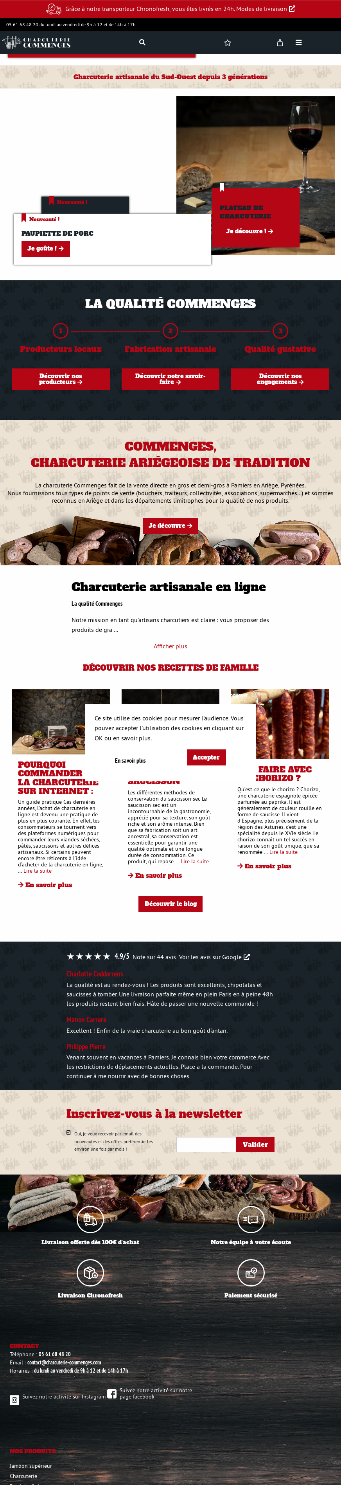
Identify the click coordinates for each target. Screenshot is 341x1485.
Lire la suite (37, 870)
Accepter (206, 757)
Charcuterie (23, 1476)
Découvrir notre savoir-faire (170, 379)
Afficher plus (170, 646)
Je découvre (167, 526)
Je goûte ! (42, 249)
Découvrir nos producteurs (60, 379)
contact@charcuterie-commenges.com (64, 1362)
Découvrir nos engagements (279, 379)
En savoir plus (48, 885)
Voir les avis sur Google (210, 957)
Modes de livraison (261, 9)
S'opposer (237, 695)
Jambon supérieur (31, 1465)
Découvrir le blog (171, 904)
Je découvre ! (246, 231)
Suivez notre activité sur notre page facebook (156, 1393)
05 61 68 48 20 (55, 1354)
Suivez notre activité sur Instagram (64, 1397)
